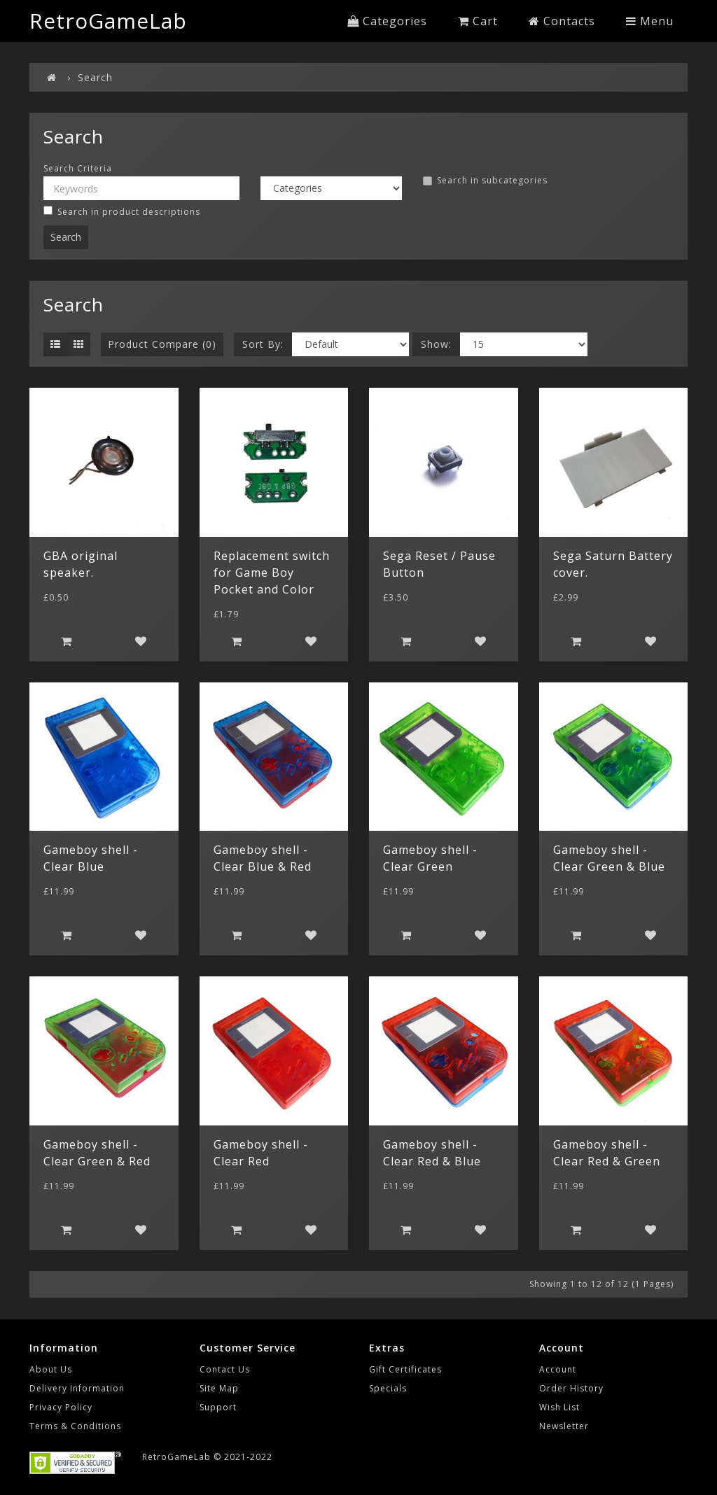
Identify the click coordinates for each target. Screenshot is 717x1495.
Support (218, 1407)
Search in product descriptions (121, 212)
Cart (478, 21)
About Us (50, 1369)
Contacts (562, 21)
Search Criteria (77, 168)
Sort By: (263, 344)
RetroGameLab (108, 20)
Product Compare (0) (162, 344)
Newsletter (564, 1426)
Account (557, 1369)
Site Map (219, 1388)
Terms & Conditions (75, 1426)
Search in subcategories (485, 180)
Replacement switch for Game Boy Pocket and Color (272, 572)
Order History (571, 1388)
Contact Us (225, 1369)
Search (95, 77)
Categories (387, 21)
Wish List (559, 1407)
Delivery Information (77, 1388)
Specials (388, 1388)
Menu (650, 21)
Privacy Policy (60, 1407)
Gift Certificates (405, 1369)
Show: (436, 344)
